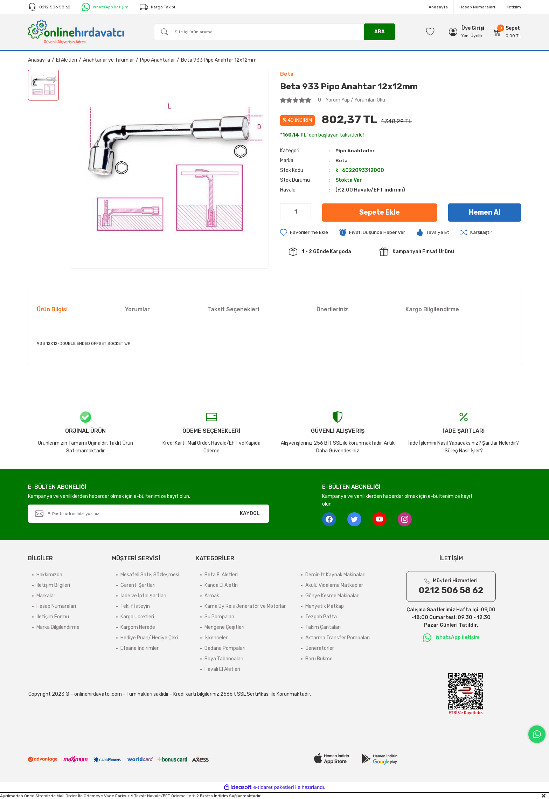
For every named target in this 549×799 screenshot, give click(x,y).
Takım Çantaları (323, 627)
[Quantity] (295, 211)
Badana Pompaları (224, 648)
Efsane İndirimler (139, 648)
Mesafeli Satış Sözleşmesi (149, 575)
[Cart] (507, 32)
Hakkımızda (49, 575)
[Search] (274, 31)
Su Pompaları (219, 617)
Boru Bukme (319, 659)
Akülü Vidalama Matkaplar (334, 585)
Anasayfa (438, 7)
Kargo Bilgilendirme (432, 309)
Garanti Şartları (137, 585)
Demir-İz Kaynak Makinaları (335, 575)
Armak (211, 596)
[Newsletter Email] (148, 514)
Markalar (45, 596)
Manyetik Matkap (324, 606)
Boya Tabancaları (223, 659)
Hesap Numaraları (477, 7)
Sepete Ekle (379, 212)
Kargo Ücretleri (137, 617)
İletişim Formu (52, 617)
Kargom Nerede (137, 627)
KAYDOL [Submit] (250, 513)
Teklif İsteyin (135, 606)
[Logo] (76, 31)
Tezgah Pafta (321, 617)
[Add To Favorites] (304, 232)
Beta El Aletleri (221, 575)
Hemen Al (484, 212)
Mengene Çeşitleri (224, 627)
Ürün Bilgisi (52, 309)
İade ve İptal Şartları (143, 596)
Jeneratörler (319, 648)
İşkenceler (216, 638)
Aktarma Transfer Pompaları (337, 638)
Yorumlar (137, 309)
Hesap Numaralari (56, 606)
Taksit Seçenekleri (233, 309)
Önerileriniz (332, 309)
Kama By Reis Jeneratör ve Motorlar (245, 606)
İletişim (514, 7)
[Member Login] (472, 28)
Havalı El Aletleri (222, 669)
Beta (341, 161)
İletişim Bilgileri (53, 585)
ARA (379, 32)
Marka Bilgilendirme (57, 627)
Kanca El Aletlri (221, 585)
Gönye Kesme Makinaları (332, 596)
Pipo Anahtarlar (355, 151)
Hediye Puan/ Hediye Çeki (149, 638)
